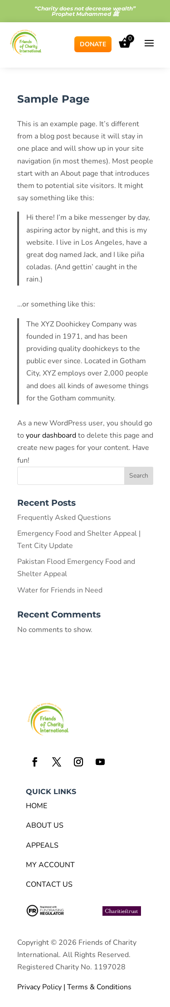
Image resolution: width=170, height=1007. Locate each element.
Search (138, 475)
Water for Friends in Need (59, 590)
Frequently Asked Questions (64, 518)
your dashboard (51, 435)
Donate (93, 44)
